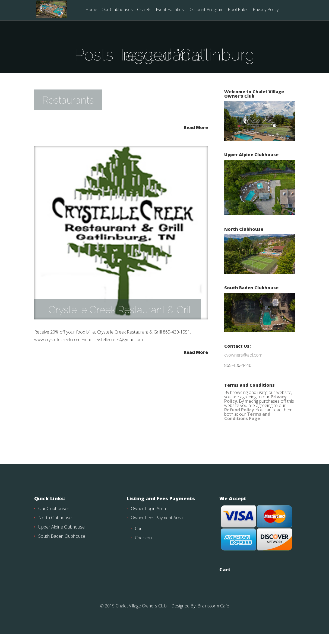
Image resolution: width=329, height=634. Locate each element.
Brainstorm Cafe (213, 606)
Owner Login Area (148, 508)
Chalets (144, 9)
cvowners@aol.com (243, 355)
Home (91, 9)
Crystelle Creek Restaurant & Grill (120, 309)
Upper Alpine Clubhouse (61, 527)
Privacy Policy (266, 9)
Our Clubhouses (117, 9)
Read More (196, 127)
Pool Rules (238, 9)
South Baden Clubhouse (61, 536)
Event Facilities (170, 9)
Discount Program (205, 9)
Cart (139, 528)
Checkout (144, 538)
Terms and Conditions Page (247, 416)
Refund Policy (239, 410)
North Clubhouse (55, 518)
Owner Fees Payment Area (157, 518)
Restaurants (68, 100)
